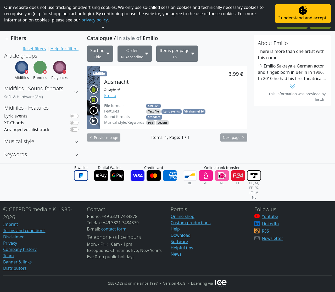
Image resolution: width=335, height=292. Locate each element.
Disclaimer (13, 237)
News (176, 254)
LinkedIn (270, 224)
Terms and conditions (24, 230)
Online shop (182, 216)
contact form (113, 229)
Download (181, 235)
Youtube (270, 216)
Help (175, 229)
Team (8, 256)
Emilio (110, 95)
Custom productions (191, 223)
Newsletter (272, 238)
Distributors (14, 268)
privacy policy (94, 20)
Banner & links (17, 262)
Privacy (10, 243)
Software (179, 241)
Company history (20, 249)
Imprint (10, 224)
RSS (265, 231)
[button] (76, 92)
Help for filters (64, 49)
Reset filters (34, 49)
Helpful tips (182, 248)
